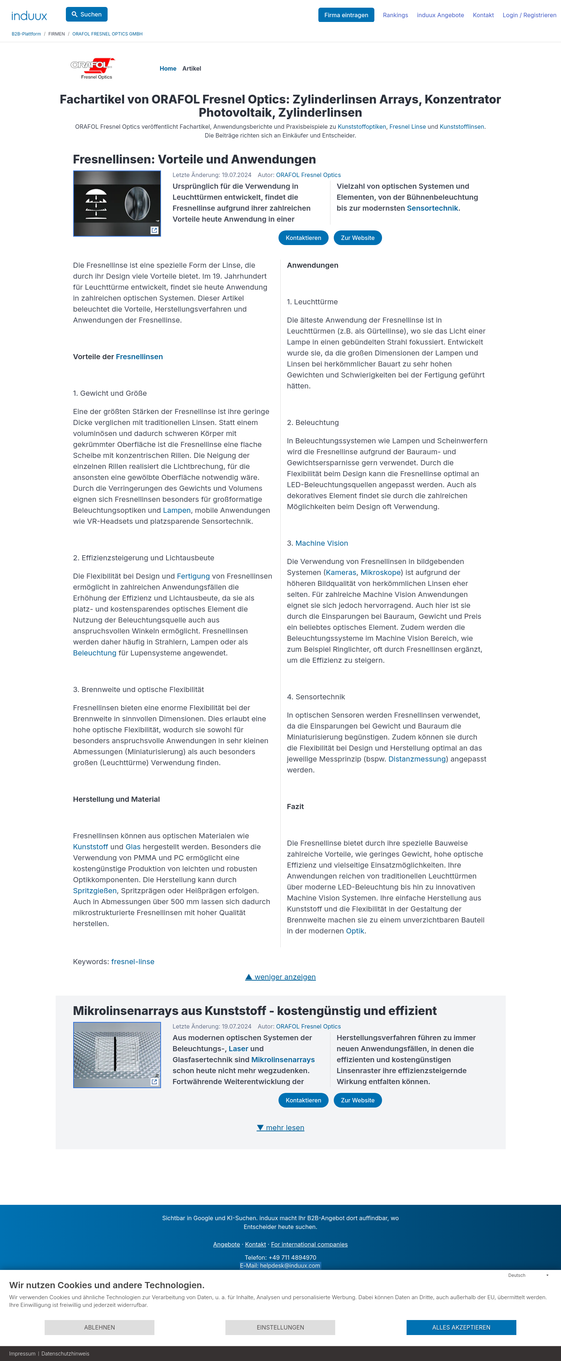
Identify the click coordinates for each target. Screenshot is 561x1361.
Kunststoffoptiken (362, 126)
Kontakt (483, 15)
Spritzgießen (95, 890)
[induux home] (29, 14)
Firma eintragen (346, 15)
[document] (280, 1299)
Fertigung (193, 576)
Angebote (226, 1244)
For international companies (309, 1244)
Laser (238, 1048)
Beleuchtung (95, 652)
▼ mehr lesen (280, 1127)
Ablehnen (99, 1327)
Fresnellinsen (139, 356)
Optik (355, 930)
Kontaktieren (303, 237)
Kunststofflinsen (462, 126)
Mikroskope (380, 572)
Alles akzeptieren (461, 1327)
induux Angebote (440, 15)
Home (169, 68)
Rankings (395, 15)
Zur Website (358, 237)
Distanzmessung (417, 759)
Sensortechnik (432, 208)
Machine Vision (321, 543)
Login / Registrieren (530, 15)
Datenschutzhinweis (65, 1353)
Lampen (177, 510)
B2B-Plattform (26, 34)
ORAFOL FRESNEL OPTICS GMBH (107, 34)
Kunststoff (90, 846)
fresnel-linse (132, 961)
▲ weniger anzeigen (280, 977)
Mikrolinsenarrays (283, 1059)
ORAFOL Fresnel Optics (308, 174)
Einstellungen (280, 1327)
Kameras (341, 572)
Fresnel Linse (407, 126)
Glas (133, 846)
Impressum (22, 1353)
